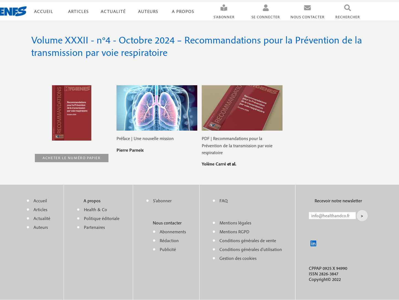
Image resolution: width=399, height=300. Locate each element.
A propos (183, 11)
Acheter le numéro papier (71, 158)
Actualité (113, 11)
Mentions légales (235, 223)
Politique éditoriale (102, 218)
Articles (40, 209)
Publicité (168, 249)
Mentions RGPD (234, 231)
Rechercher (347, 17)
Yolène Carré (214, 164)
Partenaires (94, 227)
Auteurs (148, 11)
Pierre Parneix (130, 150)
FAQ (223, 200)
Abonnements (173, 231)
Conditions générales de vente (247, 240)
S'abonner (224, 17)
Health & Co (95, 209)
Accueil (43, 11)
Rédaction (169, 240)
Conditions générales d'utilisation (250, 249)
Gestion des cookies (237, 258)
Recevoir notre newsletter (338, 200)
